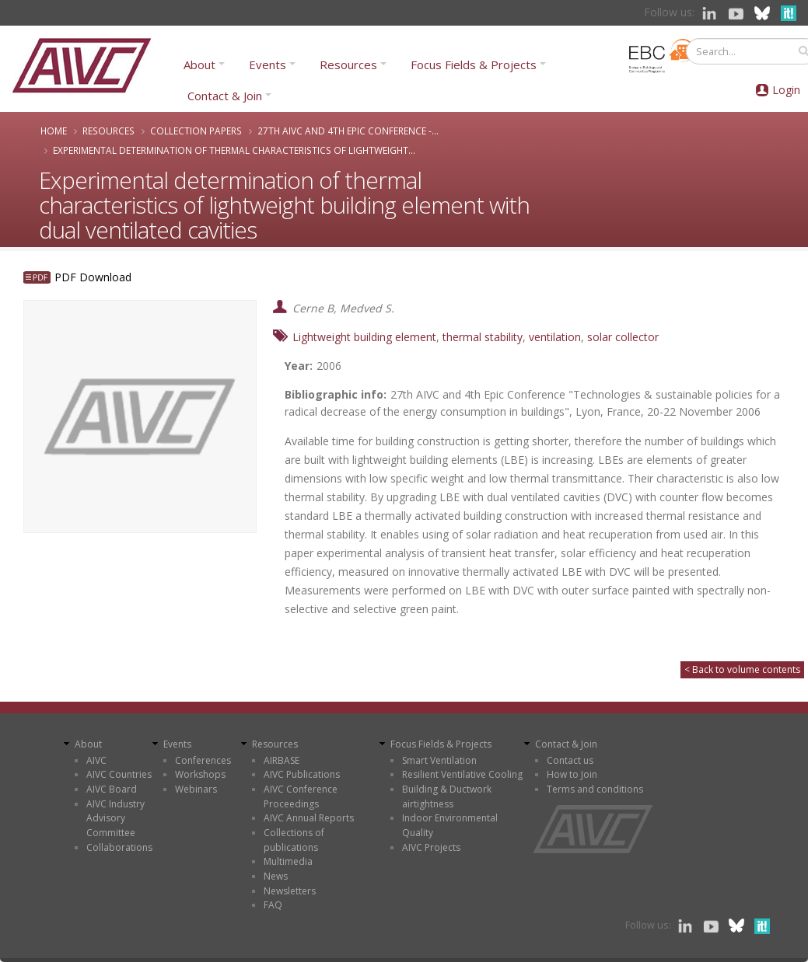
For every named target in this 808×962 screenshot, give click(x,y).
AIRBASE (281, 760)
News (276, 876)
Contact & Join (224, 95)
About (199, 64)
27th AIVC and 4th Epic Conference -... (348, 130)
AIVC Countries (119, 774)
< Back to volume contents (742, 669)
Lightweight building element (364, 336)
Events (267, 64)
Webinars (196, 789)
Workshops (200, 774)
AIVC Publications (302, 774)
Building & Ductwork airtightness (446, 796)
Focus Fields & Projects (474, 64)
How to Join (572, 774)
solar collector (623, 336)
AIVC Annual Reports (309, 817)
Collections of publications (294, 840)
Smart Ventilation (439, 760)
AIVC (96, 760)
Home (53, 130)
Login (786, 89)
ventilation (555, 336)
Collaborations (119, 847)
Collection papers (196, 130)
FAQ (273, 904)
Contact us (570, 760)
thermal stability (482, 336)
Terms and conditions (595, 789)
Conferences (203, 760)
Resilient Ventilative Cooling (462, 774)
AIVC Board (111, 789)
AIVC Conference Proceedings (301, 796)
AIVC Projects (431, 847)
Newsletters (290, 891)
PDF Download (92, 277)
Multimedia (288, 861)
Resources (348, 64)
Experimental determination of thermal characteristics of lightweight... (234, 150)
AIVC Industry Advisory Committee (115, 818)
